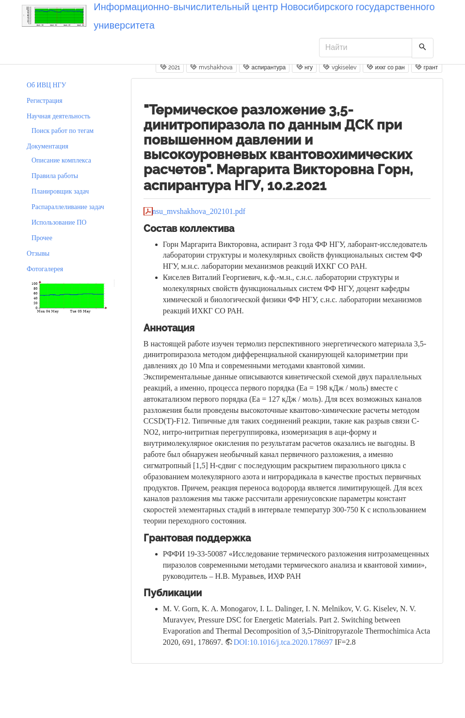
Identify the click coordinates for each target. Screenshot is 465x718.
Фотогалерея (45, 269)
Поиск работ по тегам (63, 130)
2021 (170, 67)
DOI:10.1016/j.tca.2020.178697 (283, 642)
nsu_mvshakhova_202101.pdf (198, 211)
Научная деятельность (58, 116)
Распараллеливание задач (68, 207)
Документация (47, 146)
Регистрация (45, 100)
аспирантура (264, 67)
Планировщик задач (60, 191)
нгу (304, 67)
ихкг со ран (386, 67)
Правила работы (55, 176)
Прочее (42, 238)
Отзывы (38, 253)
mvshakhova (211, 67)
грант (426, 67)
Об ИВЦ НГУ (46, 85)
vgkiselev (339, 67)
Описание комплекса (61, 160)
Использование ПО (59, 222)
